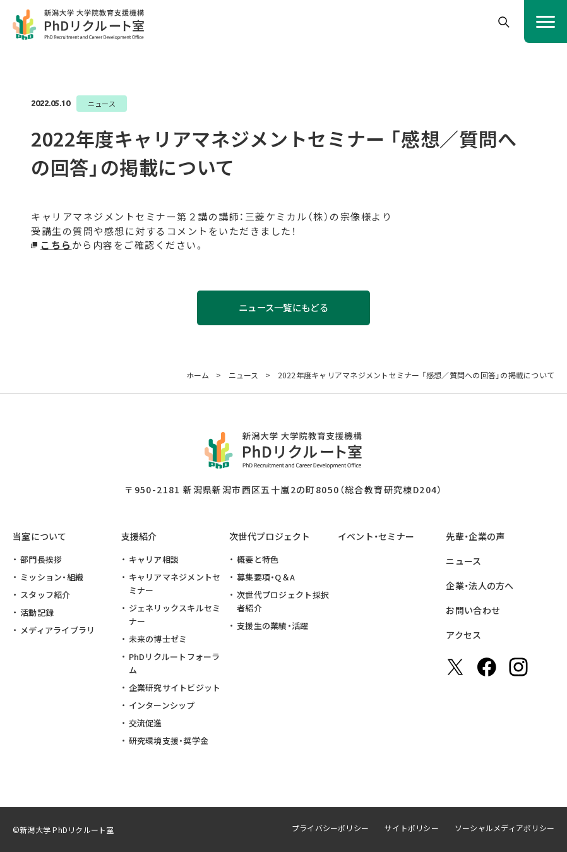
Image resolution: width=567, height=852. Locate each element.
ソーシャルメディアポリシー (504, 827)
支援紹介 (139, 536)
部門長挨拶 (41, 559)
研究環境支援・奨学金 (169, 741)
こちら (56, 244)
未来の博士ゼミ (158, 639)
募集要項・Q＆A (266, 577)
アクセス (463, 634)
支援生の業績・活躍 (272, 626)
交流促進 (145, 723)
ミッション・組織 (51, 577)
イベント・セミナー (376, 536)
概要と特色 (257, 559)
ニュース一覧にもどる (283, 308)
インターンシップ (162, 705)
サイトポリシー (412, 827)
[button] (503, 22)
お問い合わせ (473, 610)
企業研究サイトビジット (175, 687)
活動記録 (37, 612)
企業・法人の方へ (479, 585)
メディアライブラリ (57, 630)
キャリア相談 (154, 559)
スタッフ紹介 (45, 595)
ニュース (463, 561)
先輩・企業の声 (475, 536)
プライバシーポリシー (330, 827)
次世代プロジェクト (270, 536)
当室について (40, 536)
